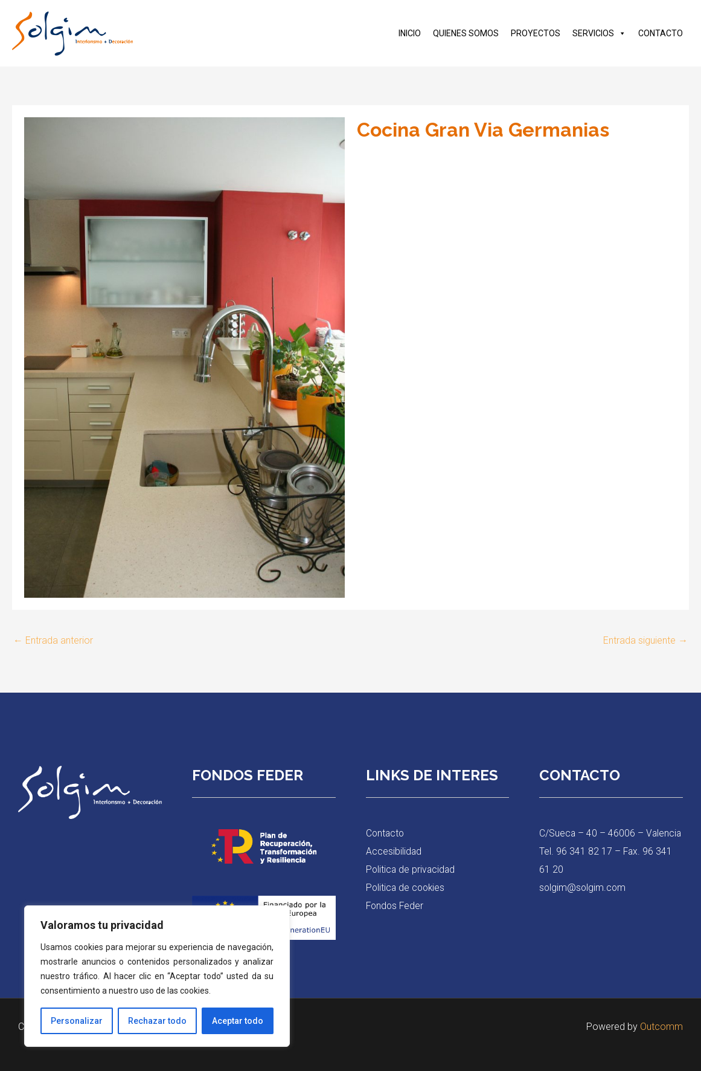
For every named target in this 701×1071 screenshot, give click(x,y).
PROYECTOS (535, 33)
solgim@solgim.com (583, 905)
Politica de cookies (406, 887)
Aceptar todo (237, 1021)
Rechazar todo (157, 1021)
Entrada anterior (53, 640)
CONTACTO (660, 33)
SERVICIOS (599, 33)
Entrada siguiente (645, 640)
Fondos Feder (396, 905)
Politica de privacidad (411, 869)
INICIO (410, 33)
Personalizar (77, 1021)
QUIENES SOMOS (466, 33)
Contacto (386, 834)
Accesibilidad (394, 851)
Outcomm (661, 1026)
